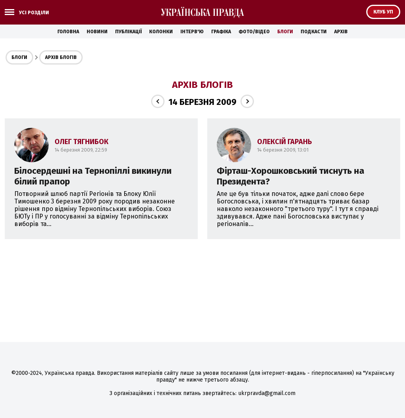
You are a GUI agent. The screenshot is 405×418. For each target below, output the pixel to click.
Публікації (128, 31)
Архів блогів (61, 57)
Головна (68, 31)
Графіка (221, 31)
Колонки (161, 31)
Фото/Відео (254, 31)
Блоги (285, 31)
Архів (341, 31)
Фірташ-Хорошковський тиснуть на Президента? (290, 176)
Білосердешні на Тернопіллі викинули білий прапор (93, 176)
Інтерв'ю (192, 31)
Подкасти (314, 31)
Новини (97, 31)
